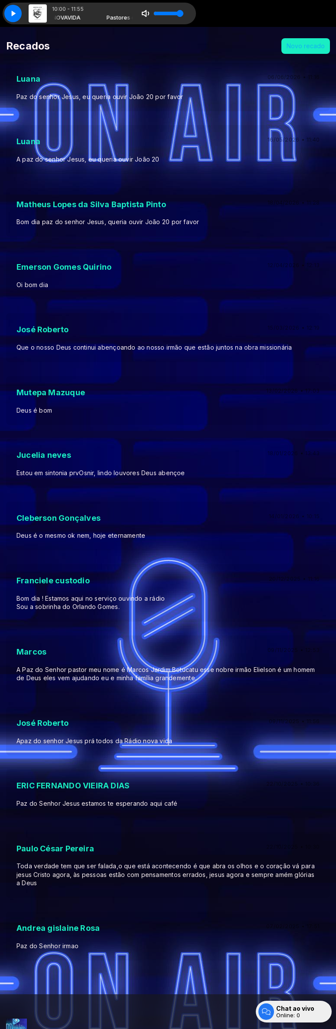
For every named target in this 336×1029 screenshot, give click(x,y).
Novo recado (306, 46)
